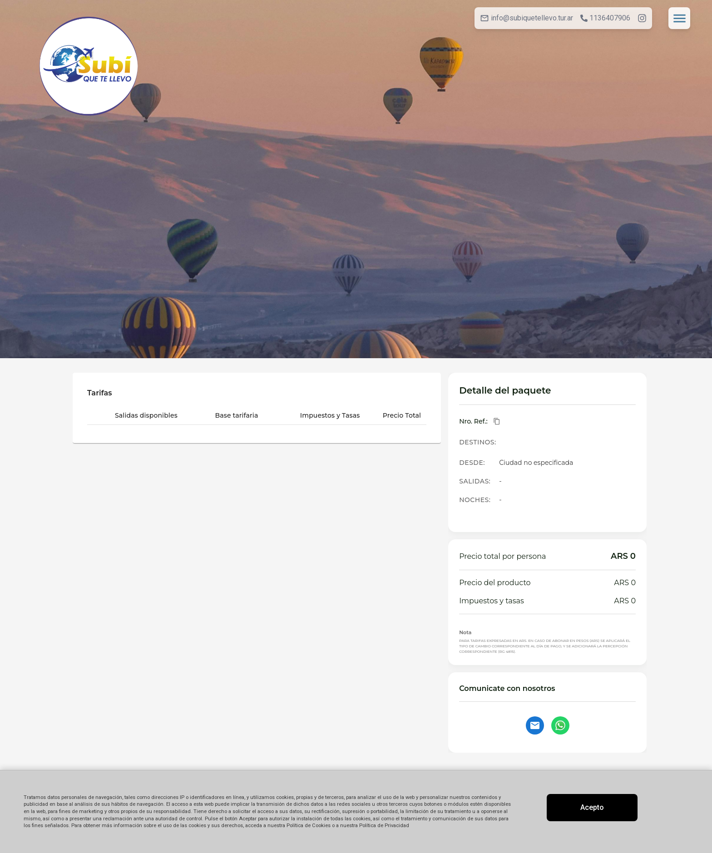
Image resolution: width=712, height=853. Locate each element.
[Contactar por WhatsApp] (560, 725)
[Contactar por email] (535, 725)
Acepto (592, 807)
